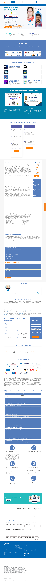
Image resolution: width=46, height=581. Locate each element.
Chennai (37, 522)
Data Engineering (28, 4)
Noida (33, 522)
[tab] (23, 234)
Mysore (22, 522)
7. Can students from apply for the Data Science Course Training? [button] (18, 396)
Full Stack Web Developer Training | (19, 568)
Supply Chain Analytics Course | (25, 548)
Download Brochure (8, 27)
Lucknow (18, 520)
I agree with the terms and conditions (35, 321)
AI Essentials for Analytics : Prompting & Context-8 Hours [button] (13, 234)
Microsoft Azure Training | (26, 562)
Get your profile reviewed (18, 27)
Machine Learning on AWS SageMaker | (23, 566)
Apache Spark (27, 187)
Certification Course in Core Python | (19, 565)
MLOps (25, 4)
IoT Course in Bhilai (37, 512)
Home (5, 5)
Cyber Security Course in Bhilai (10, 510)
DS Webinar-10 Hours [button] (8, 245)
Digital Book (32, 534)
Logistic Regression (14, 226)
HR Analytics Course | (19, 548)
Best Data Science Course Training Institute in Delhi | (10, 556)
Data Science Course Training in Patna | (9, 557)
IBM (25, 297)
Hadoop (19, 187)
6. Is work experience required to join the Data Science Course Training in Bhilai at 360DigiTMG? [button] (18, 394)
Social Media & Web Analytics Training (8, 551)
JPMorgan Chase (32, 297)
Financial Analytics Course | (21, 547)
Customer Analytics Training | (8, 549)
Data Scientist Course (9, 334)
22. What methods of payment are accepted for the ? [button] (17, 429)
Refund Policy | (22, 577)
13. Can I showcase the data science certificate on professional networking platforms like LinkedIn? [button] (19, 409)
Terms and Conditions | (13, 577)
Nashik (25, 520)
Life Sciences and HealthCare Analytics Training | (10, 548)
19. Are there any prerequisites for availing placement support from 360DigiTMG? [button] (16, 422)
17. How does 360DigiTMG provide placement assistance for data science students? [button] (17, 418)
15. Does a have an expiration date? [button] (14, 413)
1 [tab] (19, 282)
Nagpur (15, 520)
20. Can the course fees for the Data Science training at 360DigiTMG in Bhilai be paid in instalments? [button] (19, 424)
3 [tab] (21, 282)
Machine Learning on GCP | (14, 567)
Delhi (19, 522)
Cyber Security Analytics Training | (8, 550)
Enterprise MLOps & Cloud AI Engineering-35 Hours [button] (12, 241)
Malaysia (35, 525)
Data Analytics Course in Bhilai (19, 510)
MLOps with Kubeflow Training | (8, 566)
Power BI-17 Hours (8, 257)
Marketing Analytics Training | (8, 547)
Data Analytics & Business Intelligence (20, 4)
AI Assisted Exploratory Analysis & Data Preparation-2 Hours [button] (13, 236)
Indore (18, 525)
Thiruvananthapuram (30, 520)
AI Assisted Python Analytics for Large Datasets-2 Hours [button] (13, 238)
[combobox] (32, 316)
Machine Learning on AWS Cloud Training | (9, 568)
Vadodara (11, 520)
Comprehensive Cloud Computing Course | (9, 562)
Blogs (31, 531)
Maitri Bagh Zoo (6, 301)
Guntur (11, 522)
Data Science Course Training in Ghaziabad (21, 559)
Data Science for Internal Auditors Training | (18, 550)
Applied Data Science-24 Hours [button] (10, 243)
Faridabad (36, 520)
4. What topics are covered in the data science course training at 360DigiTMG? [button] (16, 389)
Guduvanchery (22, 525)
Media (24, 535)
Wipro (8, 298)
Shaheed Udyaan (21, 300)
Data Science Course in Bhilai (28, 510)
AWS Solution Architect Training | (19, 562)
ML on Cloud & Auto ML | (21, 567)
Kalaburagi (14, 525)
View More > (8, 264)
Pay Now (16, 138)
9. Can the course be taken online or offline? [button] (12, 400)
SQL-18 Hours (7, 255)
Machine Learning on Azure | (7, 567)
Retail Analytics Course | (15, 549)
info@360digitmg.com (18, 537)
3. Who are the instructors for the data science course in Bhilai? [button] (14, 387)
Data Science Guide (33, 535)
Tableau (19, 188)
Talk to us (8, 486)
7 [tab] (26, 282)
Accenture (28, 297)
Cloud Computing (15, 188)
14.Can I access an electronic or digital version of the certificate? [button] (14, 411)
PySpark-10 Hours (8, 259)
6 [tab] (25, 282)
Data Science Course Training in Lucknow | (22, 556)
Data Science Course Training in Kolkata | (9, 558)
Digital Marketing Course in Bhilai (10, 512)
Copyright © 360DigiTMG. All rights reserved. (30, 577)
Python (14, 187)
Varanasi (7, 522)
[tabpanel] (23, 276)
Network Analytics (24, 227)
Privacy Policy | (18, 577)
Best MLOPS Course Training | (28, 565)
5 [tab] (24, 282)
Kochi (10, 525)
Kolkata (7, 525)
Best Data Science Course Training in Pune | (19, 558)
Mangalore (26, 522)
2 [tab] (20, 282)
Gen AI (31, 4)
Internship (25, 534)
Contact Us (25, 531)
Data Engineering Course (22, 334)
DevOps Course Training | (15, 566)
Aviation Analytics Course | (15, 547)
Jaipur (7, 520)
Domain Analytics (34, 4)
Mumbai (27, 525)
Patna (22, 520)
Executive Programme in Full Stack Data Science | (10, 569)
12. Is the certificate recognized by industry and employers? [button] (14, 407)
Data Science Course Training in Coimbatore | (9, 559)
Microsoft (11, 298)
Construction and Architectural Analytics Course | (24, 549)
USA (38, 525)
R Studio (17, 187)
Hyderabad (31, 525)
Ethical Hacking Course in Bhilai (20, 512)
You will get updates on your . (34, 317)
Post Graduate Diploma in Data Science (21, 569)
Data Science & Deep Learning (13, 4)
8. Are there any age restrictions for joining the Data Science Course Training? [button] (16, 398)
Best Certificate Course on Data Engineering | (9, 565)
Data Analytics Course (34, 334)
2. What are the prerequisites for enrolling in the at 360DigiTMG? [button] (17, 385)
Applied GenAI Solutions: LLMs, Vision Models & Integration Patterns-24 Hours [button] (16, 247)
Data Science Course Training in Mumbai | (19, 557)
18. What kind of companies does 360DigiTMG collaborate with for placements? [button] (16, 420)
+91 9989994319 (36, 307)
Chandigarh (15, 522)
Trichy (30, 522)
